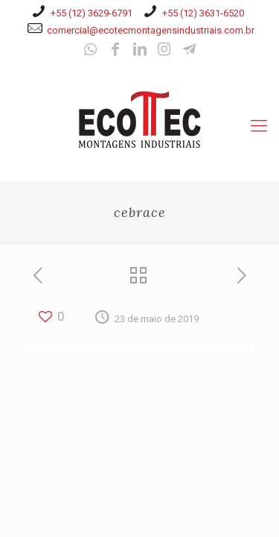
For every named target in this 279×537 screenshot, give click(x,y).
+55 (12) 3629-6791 (91, 13)
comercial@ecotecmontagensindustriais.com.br (150, 30)
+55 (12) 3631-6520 (203, 13)
